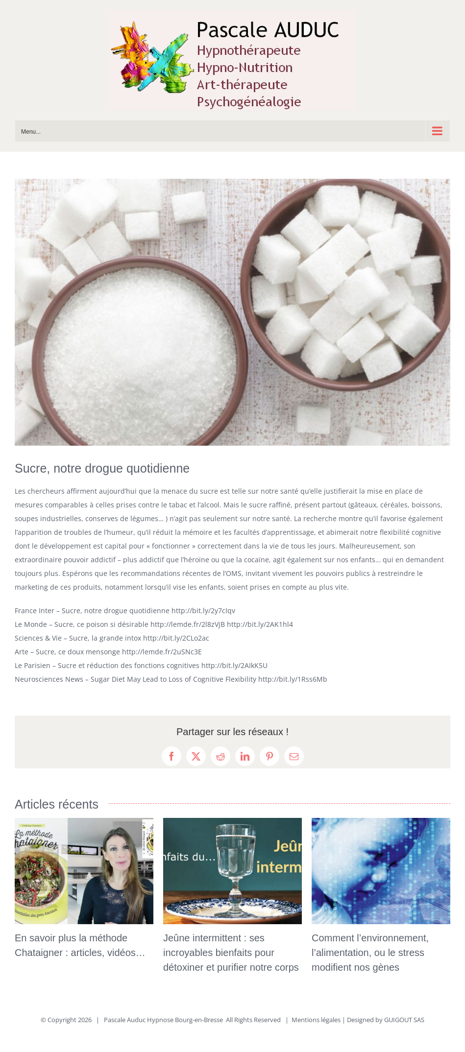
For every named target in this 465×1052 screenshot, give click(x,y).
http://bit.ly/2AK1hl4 (260, 624)
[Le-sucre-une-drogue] (232, 312)
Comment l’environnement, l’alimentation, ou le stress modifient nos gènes (370, 952)
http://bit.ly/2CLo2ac (176, 638)
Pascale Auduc (125, 1019)
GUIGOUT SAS (404, 1019)
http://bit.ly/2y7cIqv (203, 610)
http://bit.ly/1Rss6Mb (292, 679)
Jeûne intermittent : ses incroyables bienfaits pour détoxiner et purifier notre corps (231, 952)
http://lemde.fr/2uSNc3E (162, 651)
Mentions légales (316, 1019)
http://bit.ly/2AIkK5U (234, 665)
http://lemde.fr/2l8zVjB (187, 624)
